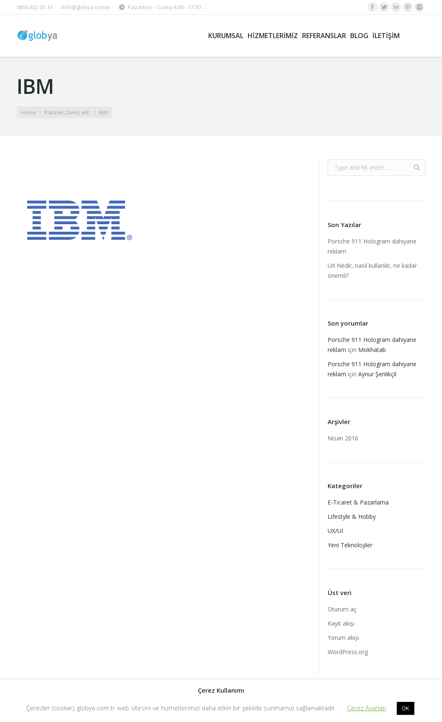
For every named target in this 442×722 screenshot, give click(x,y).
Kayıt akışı (341, 623)
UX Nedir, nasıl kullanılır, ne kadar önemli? (372, 270)
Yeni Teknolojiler (350, 545)
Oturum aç (342, 609)
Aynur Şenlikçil (377, 374)
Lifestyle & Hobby (352, 516)
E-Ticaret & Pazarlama (358, 502)
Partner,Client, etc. (67, 112)
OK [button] (405, 708)
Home (28, 112)
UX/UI (335, 531)
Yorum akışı (343, 638)
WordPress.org (348, 652)
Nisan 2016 (343, 438)
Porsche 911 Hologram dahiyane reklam (372, 246)
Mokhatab (372, 350)
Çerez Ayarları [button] (366, 708)
